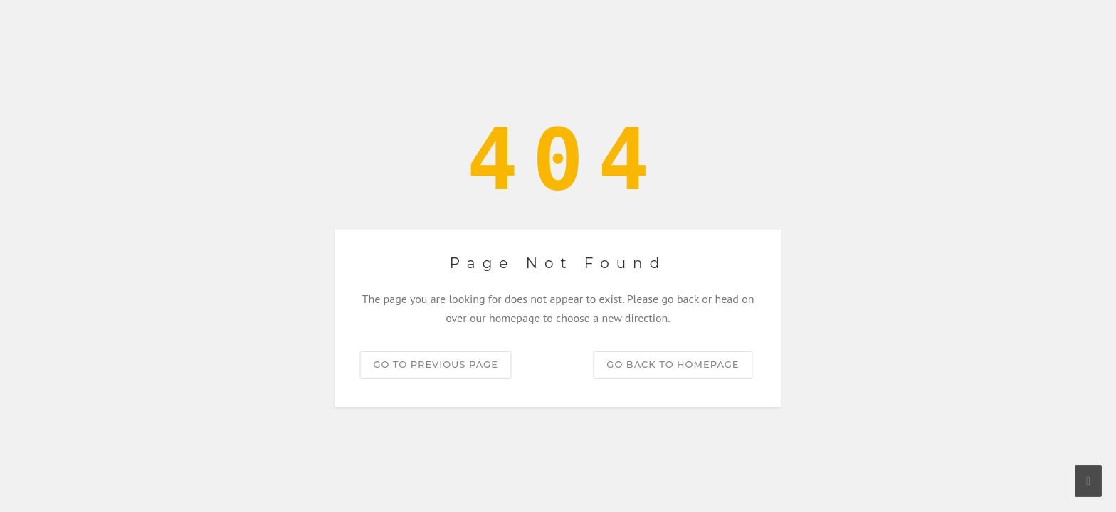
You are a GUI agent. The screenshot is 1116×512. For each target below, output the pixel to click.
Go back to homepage (672, 364)
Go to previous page (435, 364)
